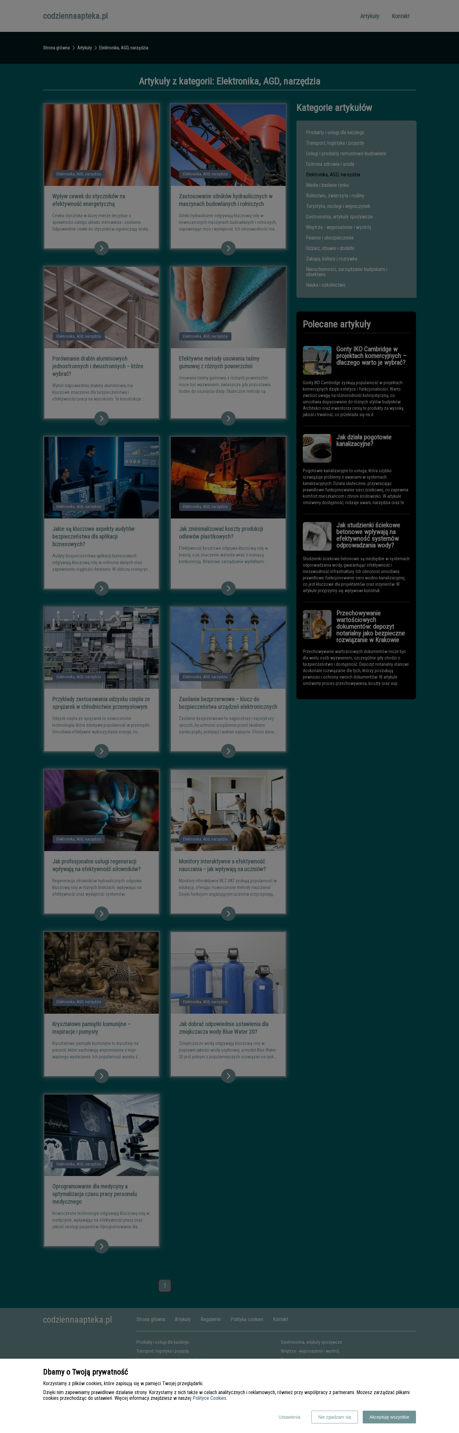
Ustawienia (289, 1417)
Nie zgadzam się (334, 1417)
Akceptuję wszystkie (389, 1417)
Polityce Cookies (209, 1398)
